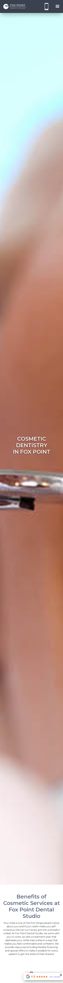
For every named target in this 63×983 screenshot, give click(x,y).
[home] (14, 6)
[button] (57, 6)
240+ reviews (54, 977)
